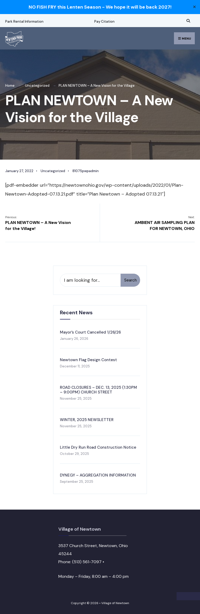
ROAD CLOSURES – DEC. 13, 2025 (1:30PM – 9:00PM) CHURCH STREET (98, 390)
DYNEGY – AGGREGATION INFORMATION (98, 475)
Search (130, 280)
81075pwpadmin (85, 171)
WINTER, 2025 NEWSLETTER (87, 419)
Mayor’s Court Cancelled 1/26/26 (90, 332)
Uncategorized (37, 85)
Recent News (76, 312)
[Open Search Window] (187, 20)
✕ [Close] (194, 7)
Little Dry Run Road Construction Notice (98, 447)
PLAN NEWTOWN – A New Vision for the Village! (38, 223)
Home (10, 85)
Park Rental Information (24, 21)
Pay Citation (104, 21)
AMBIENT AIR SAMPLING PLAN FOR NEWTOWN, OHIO (165, 223)
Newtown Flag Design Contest (88, 359)
